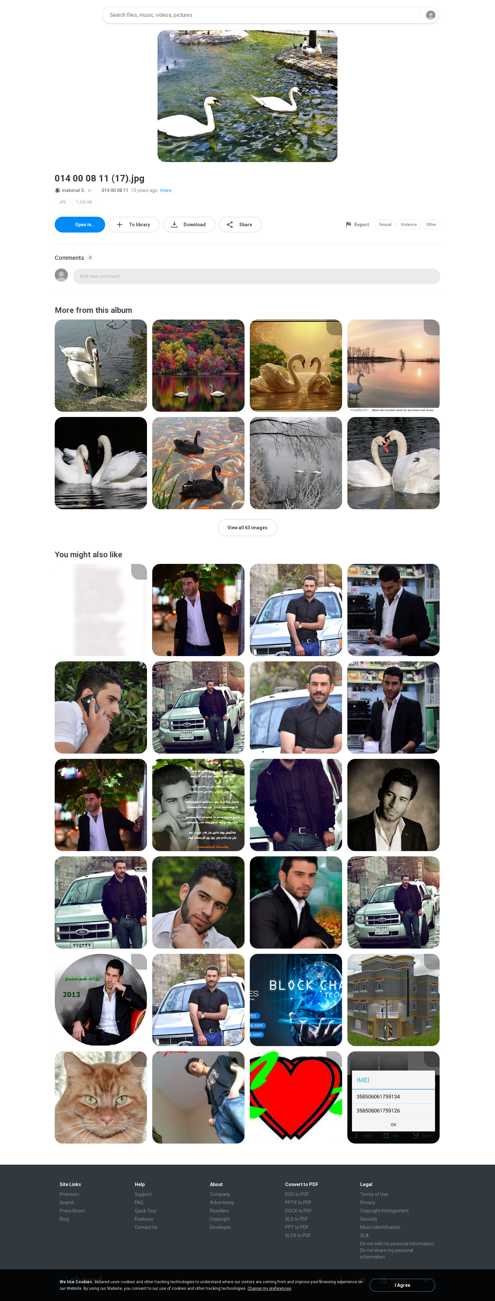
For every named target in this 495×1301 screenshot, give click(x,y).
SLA (364, 1235)
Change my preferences (269, 1288)
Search (67, 1202)
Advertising (222, 1202)
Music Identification (380, 1227)
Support (143, 1194)
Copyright (220, 1219)
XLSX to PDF (298, 1235)
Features (144, 1219)
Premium (69, 1194)
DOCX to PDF (298, 1210)
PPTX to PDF (298, 1202)
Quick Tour (146, 1210)
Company (220, 1194)
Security (368, 1219)
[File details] (101, 365)
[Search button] (412, 15)
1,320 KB (84, 202)
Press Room (72, 1210)
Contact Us (146, 1227)
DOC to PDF (297, 1194)
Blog (64, 1219)
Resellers (219, 1210)
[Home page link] (76, 15)
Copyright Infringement (384, 1210)
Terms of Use (374, 1194)
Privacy (367, 1202)
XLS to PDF (296, 1219)
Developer (220, 1227)
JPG (62, 202)
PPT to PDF (296, 1227)
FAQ (139, 1202)
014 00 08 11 (111, 190)
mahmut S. (70, 190)
